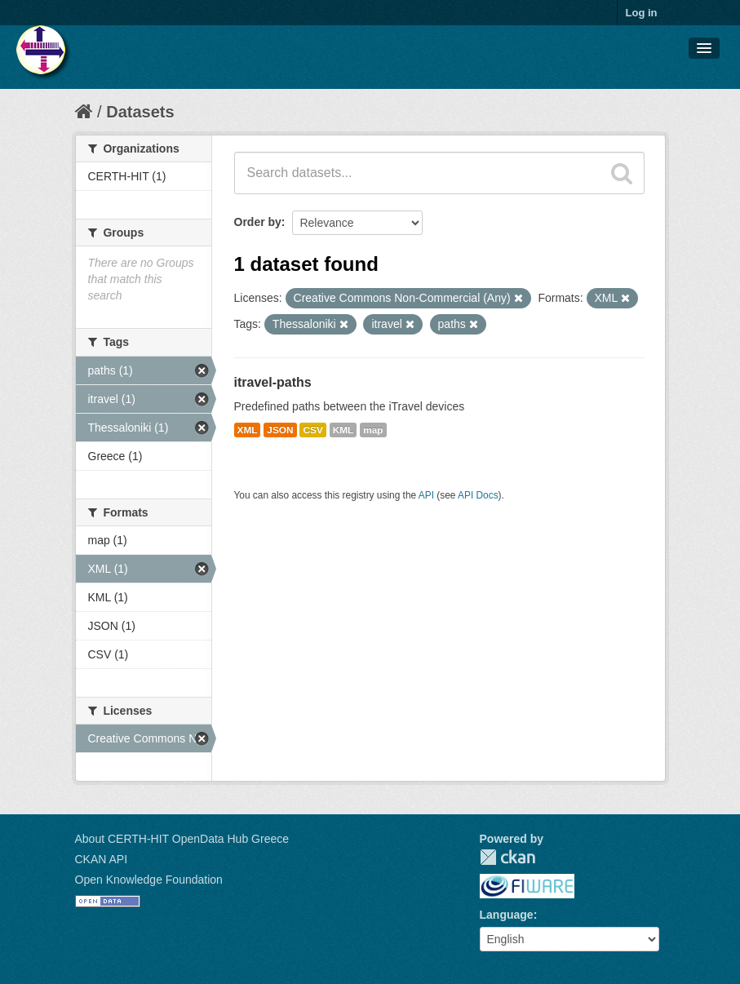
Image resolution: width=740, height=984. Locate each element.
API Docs (478, 495)
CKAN (507, 857)
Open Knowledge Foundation (149, 879)
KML (343, 430)
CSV (312, 430)
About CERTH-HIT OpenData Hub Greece (182, 838)
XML (247, 430)
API (426, 495)
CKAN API (101, 859)
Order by (257, 221)
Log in (642, 13)
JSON (280, 430)
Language (507, 914)
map (373, 430)
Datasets (140, 112)
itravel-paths (273, 382)
